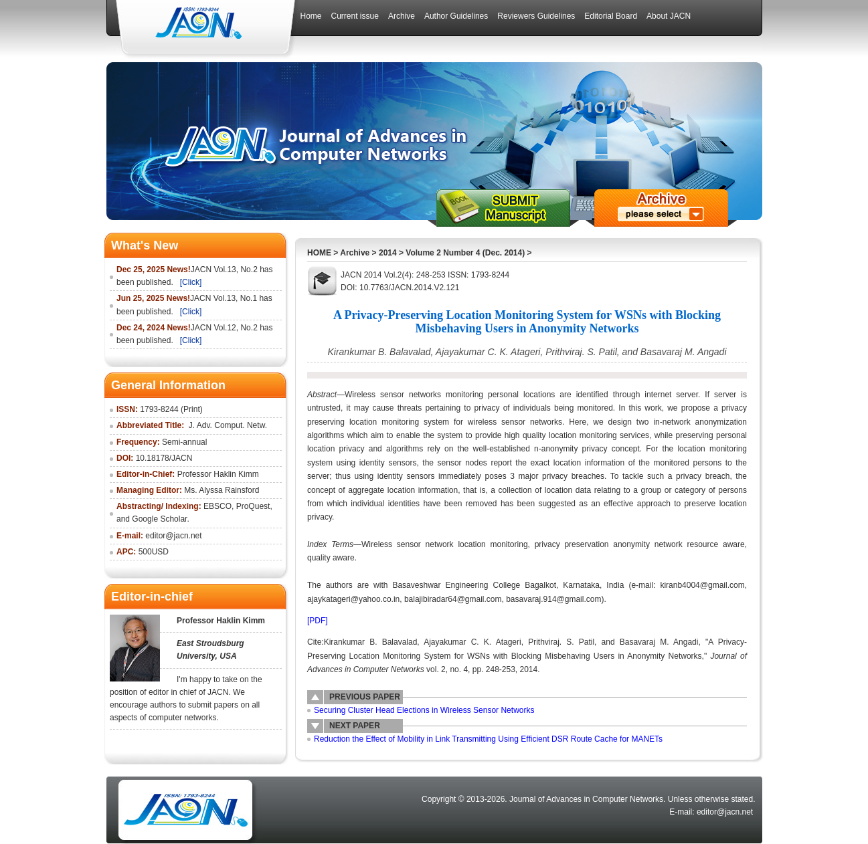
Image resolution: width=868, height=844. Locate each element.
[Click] (191, 282)
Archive (354, 252)
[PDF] (317, 620)
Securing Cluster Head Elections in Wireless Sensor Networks (424, 710)
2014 (388, 252)
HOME (319, 252)
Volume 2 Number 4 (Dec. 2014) (465, 252)
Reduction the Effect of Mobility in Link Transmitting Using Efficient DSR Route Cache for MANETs (488, 739)
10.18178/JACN (164, 458)
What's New (144, 245)
